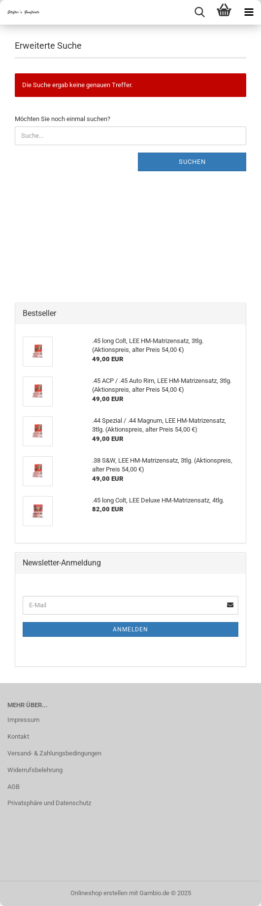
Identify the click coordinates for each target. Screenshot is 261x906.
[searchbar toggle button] (199, 12)
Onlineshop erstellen (99, 893)
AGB (13, 786)
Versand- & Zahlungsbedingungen (54, 753)
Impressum (23, 719)
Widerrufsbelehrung (35, 770)
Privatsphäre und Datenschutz (49, 803)
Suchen (192, 161)
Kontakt (18, 736)
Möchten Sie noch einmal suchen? (62, 119)
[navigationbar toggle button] (248, 12)
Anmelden (130, 629)
